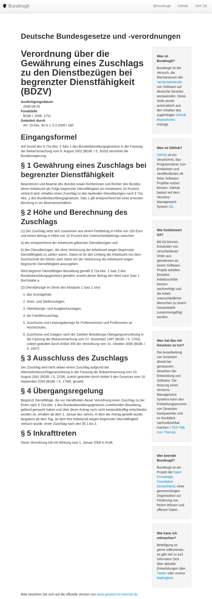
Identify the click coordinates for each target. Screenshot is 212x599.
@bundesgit (162, 6)
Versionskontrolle (169, 82)
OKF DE (201, 6)
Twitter (162, 573)
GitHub (183, 6)
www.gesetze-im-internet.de (117, 594)
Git (171, 206)
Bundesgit (15, 5)
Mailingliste (165, 578)
